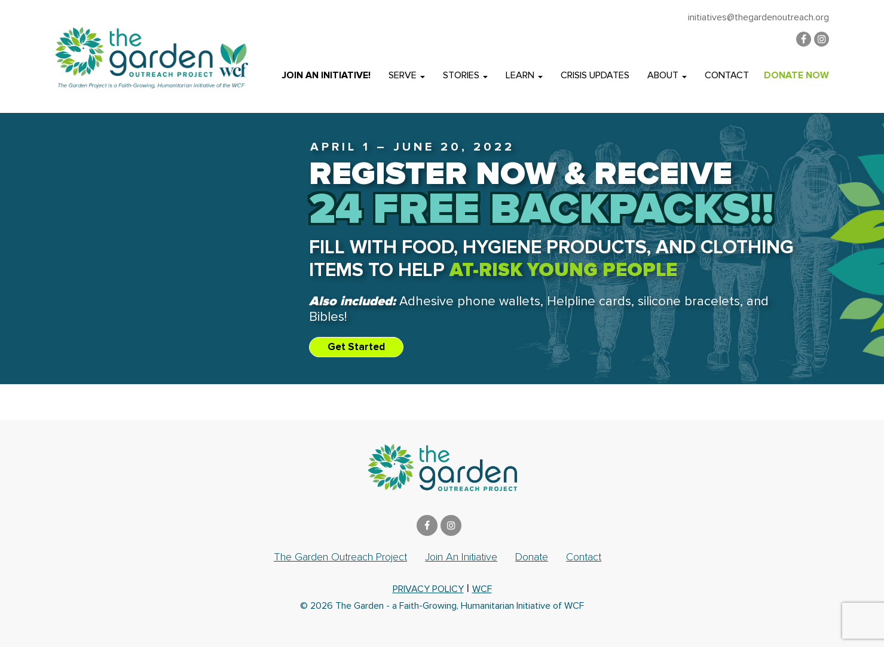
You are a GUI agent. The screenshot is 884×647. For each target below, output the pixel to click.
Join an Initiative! (326, 75)
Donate (531, 556)
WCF (482, 589)
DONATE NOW (796, 75)
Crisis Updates (595, 75)
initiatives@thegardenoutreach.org (758, 17)
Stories (465, 75)
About (667, 75)
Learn (524, 75)
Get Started (356, 347)
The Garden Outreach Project (340, 556)
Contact (727, 75)
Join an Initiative (461, 556)
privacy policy (428, 589)
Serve (407, 75)
